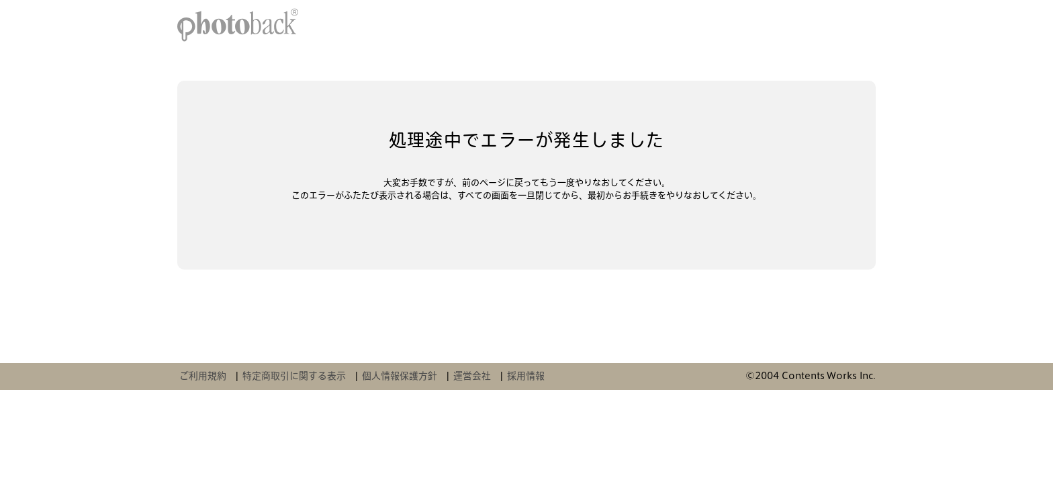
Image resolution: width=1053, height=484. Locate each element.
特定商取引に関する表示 (294, 375)
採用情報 (526, 375)
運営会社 (472, 375)
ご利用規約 (202, 375)
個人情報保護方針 (399, 375)
